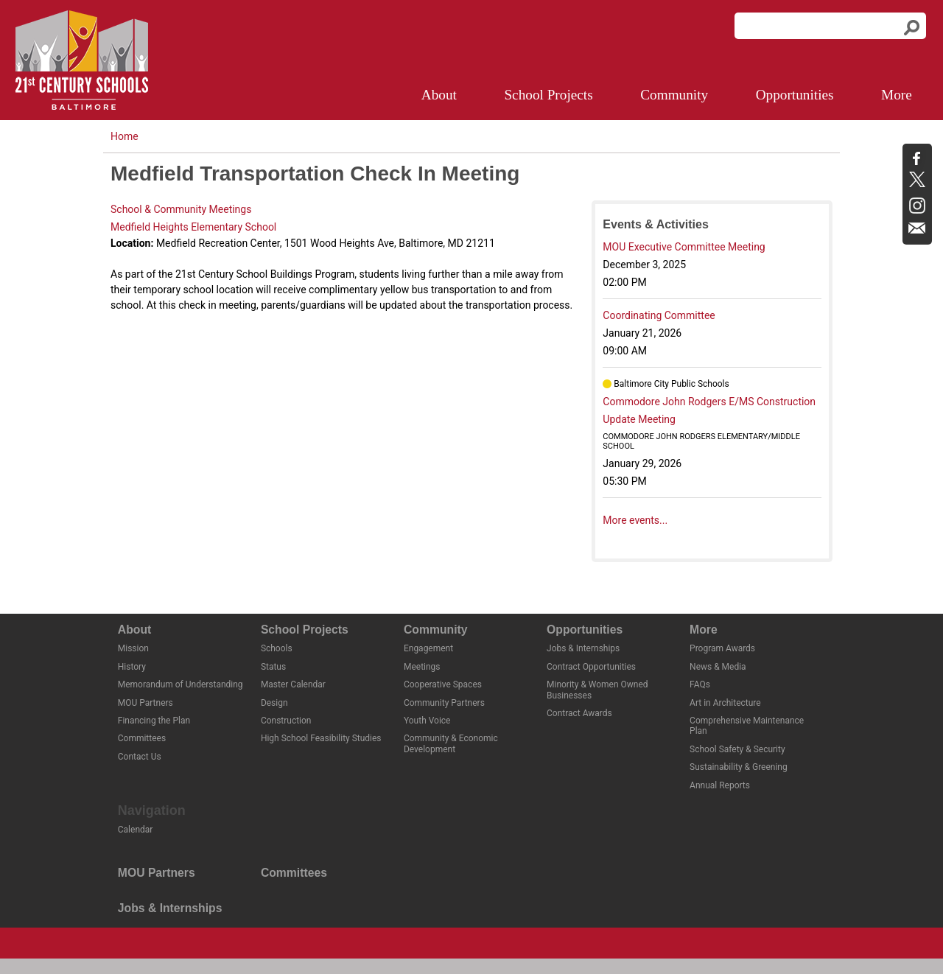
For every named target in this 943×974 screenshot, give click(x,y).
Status (273, 667)
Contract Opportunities (591, 667)
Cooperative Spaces (443, 684)
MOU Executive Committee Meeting (684, 247)
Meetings (422, 667)
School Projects (548, 94)
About (439, 94)
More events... (635, 520)
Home (125, 136)
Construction (286, 720)
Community (674, 94)
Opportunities (795, 94)
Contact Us (139, 756)
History (132, 667)
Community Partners (444, 703)
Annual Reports (720, 785)
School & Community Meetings (181, 209)
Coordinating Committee (659, 315)
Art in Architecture (725, 703)
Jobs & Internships (583, 648)
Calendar (135, 829)
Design (274, 703)
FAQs (700, 684)
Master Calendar (293, 684)
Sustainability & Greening (739, 767)
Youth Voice (427, 720)
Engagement (428, 648)
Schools (276, 648)
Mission (133, 648)
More (896, 94)
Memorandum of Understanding (180, 684)
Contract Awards (579, 713)
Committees (142, 738)
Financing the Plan (154, 720)
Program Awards (722, 648)
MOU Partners (145, 703)
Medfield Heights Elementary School (193, 227)
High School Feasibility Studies (321, 738)
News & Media (718, 667)
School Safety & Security (737, 749)
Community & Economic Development (451, 743)
